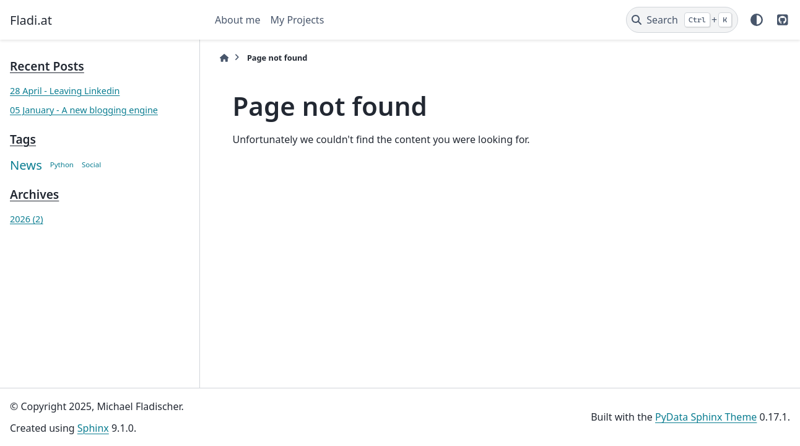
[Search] (682, 20)
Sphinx (93, 428)
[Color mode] (756, 19)
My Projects (297, 20)
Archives (34, 194)
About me (238, 20)
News (26, 164)
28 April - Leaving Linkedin (65, 91)
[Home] (224, 57)
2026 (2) (26, 219)
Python (62, 164)
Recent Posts (47, 66)
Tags (23, 139)
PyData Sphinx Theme (706, 417)
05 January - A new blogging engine (84, 110)
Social (91, 164)
